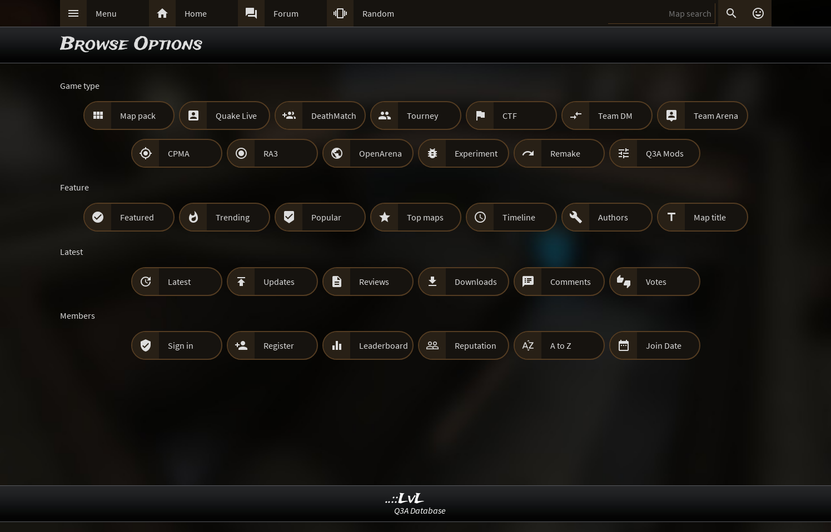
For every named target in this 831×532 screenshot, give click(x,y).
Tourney (422, 115)
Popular (326, 217)
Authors (613, 217)
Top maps (425, 217)
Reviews (374, 281)
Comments (570, 281)
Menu (106, 13)
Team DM (615, 115)
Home (196, 13)
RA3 (270, 153)
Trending (233, 217)
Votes (656, 281)
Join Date (663, 345)
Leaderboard (383, 345)
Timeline (518, 217)
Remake (565, 153)
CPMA (179, 153)
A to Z (560, 345)
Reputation (475, 345)
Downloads (476, 281)
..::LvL (405, 499)
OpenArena (380, 153)
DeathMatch (333, 115)
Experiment (476, 153)
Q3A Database (420, 510)
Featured (137, 217)
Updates (279, 281)
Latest (179, 281)
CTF (509, 115)
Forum (285, 13)
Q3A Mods (665, 153)
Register (278, 345)
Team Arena (716, 115)
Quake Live (236, 115)
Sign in (180, 345)
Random (378, 13)
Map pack (138, 115)
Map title (710, 217)
